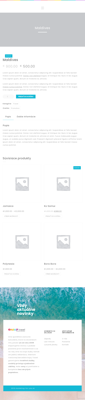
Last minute (49, 342)
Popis (8, 116)
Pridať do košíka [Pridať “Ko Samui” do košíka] (53, 216)
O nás (64, 339)
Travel (15, 104)
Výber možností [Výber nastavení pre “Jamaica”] (11, 216)
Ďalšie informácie (26, 116)
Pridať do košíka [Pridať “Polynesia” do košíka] (11, 274)
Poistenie (66, 342)
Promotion (15, 108)
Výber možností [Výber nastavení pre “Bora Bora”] (52, 274)
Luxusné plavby (50, 345)
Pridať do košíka (25, 96)
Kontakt (65, 345)
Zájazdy (47, 339)
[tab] (8, 117)
